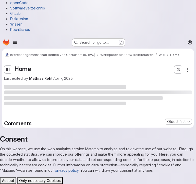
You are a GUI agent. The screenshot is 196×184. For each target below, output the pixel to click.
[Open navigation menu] (15, 42)
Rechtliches (20, 29)
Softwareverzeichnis (27, 8)
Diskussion (19, 19)
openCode (19, 3)
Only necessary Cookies (40, 180)
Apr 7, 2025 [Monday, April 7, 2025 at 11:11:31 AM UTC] (63, 78)
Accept (8, 180)
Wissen (16, 24)
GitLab (15, 13)
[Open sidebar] (8, 69)
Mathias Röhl (40, 78)
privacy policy (67, 170)
